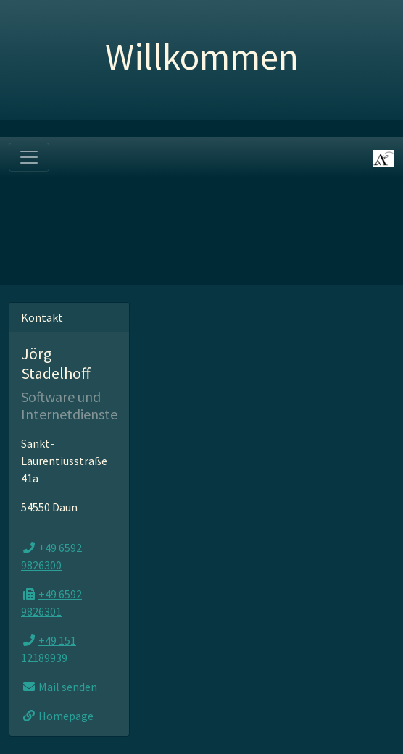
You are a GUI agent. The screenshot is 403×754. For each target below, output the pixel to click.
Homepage (66, 715)
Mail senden (67, 686)
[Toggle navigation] (29, 157)
